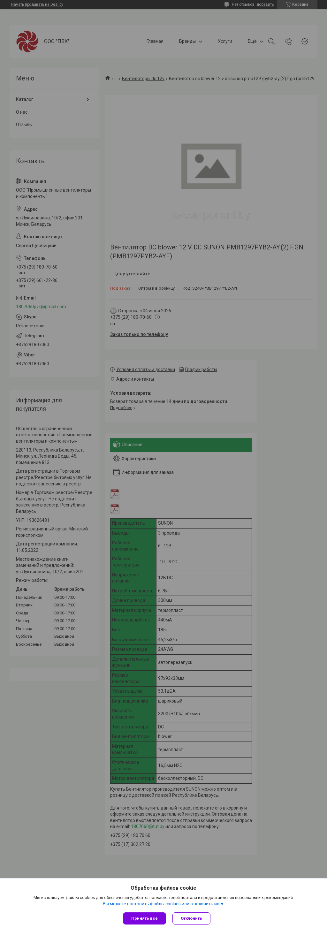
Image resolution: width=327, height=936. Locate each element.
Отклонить (191, 918)
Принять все (144, 918)
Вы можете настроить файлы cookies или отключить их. (161, 903)
